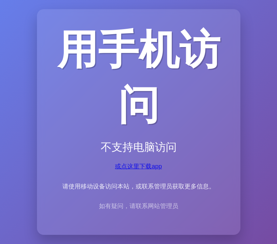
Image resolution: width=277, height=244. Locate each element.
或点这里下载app (138, 166)
